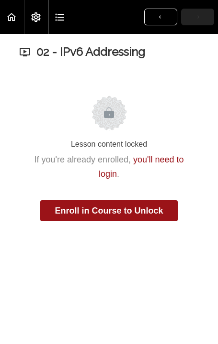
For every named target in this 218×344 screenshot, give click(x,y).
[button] (12, 17)
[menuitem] (36, 17)
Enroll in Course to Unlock (109, 210)
